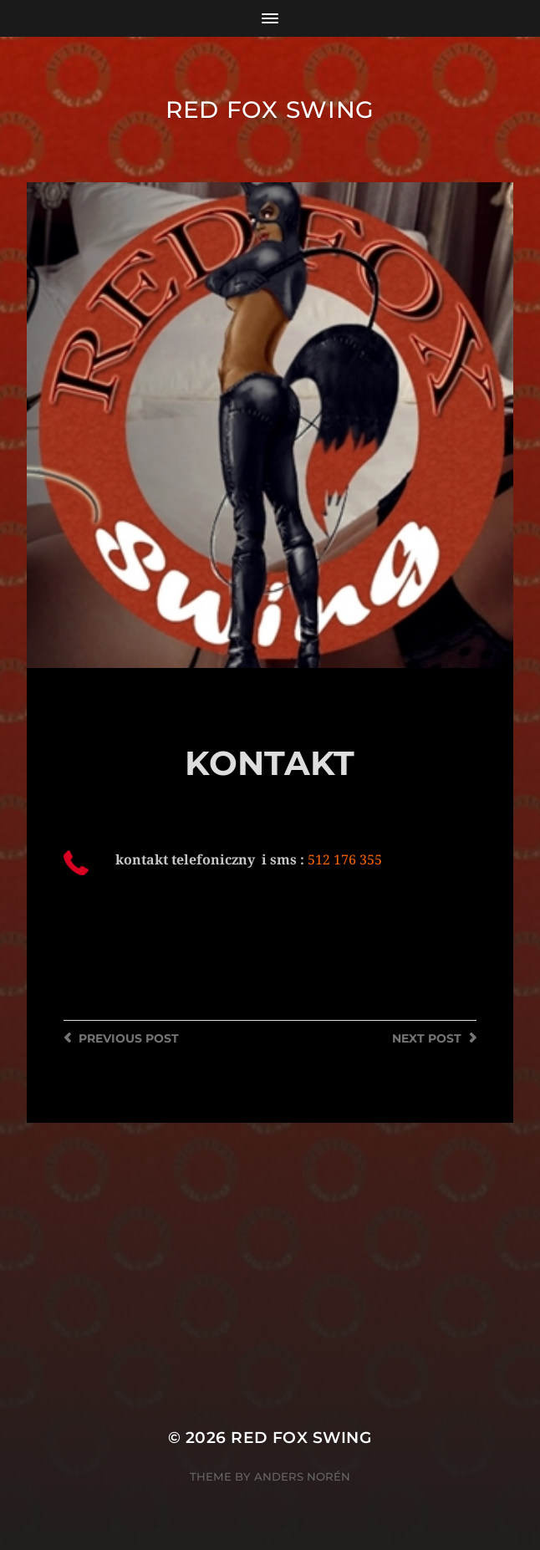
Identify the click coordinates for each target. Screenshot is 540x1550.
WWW (99, 985)
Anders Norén (302, 1476)
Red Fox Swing (270, 109)
